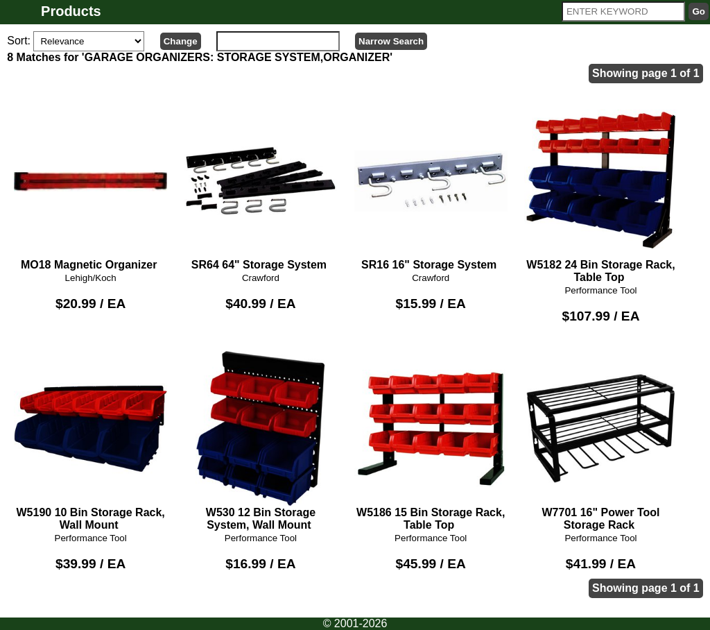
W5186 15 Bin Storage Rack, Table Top (431, 440)
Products (71, 11)
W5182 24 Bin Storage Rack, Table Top (600, 193)
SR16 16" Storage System (431, 187)
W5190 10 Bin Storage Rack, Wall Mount (90, 440)
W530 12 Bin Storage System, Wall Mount (261, 440)
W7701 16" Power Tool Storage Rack (600, 440)
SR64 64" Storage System (261, 187)
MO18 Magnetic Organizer (90, 187)
